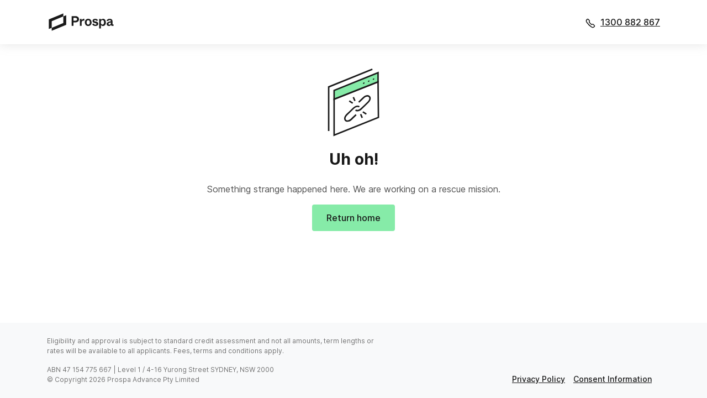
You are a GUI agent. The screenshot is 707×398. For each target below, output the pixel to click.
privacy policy (538, 379)
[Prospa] (84, 22)
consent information (612, 379)
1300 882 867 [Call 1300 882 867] (630, 22)
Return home (353, 217)
